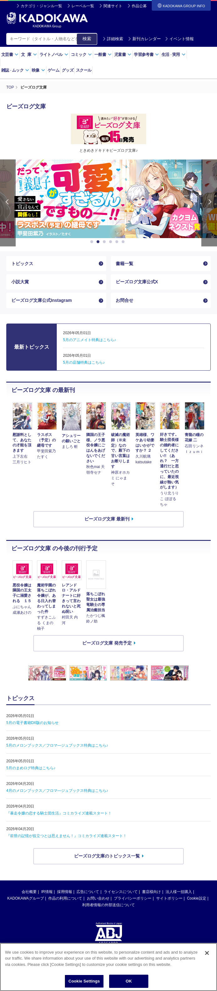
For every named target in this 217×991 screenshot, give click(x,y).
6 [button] (124, 241)
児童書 (122, 54)
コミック (81, 54)
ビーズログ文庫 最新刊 (107, 518)
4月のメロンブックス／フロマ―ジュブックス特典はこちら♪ (57, 790)
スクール (83, 70)
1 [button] (92, 241)
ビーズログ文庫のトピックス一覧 (107, 855)
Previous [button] (8, 203)
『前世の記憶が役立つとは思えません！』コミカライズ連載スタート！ (66, 836)
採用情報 (64, 892)
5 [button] (117, 241)
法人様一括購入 (179, 892)
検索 (86, 38)
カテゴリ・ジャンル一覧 (41, 6)
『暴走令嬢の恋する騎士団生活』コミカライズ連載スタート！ (59, 813)
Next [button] (209, 203)
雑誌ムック (15, 70)
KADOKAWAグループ (25, 898)
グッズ (67, 70)
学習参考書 (146, 54)
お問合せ (124, 300)
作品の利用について (65, 898)
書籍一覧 (124, 263)
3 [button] (105, 241)
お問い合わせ (98, 898)
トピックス (22, 263)
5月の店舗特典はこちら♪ (84, 362)
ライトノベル (54, 54)
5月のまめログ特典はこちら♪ (31, 768)
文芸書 (10, 54)
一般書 (103, 54)
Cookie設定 (196, 898)
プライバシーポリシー (132, 898)
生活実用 (173, 54)
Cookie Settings (84, 981)
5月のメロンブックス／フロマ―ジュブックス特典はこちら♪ (57, 745)
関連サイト (112, 6)
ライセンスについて (121, 892)
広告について (88, 892)
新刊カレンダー (144, 38)
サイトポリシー (169, 898)
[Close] (207, 953)
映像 (38, 70)
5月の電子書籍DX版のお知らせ (32, 723)
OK (129, 981)
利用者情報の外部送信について (108, 905)
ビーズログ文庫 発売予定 (107, 642)
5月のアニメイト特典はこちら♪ (89, 340)
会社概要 (29, 892)
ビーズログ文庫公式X (137, 281)
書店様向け (151, 892)
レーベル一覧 (82, 6)
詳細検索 (113, 38)
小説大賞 (20, 281)
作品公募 (139, 6)
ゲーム (53, 70)
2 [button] (99, 241)
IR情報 (47, 892)
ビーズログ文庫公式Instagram (41, 300)
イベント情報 (179, 38)
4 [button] (111, 241)
